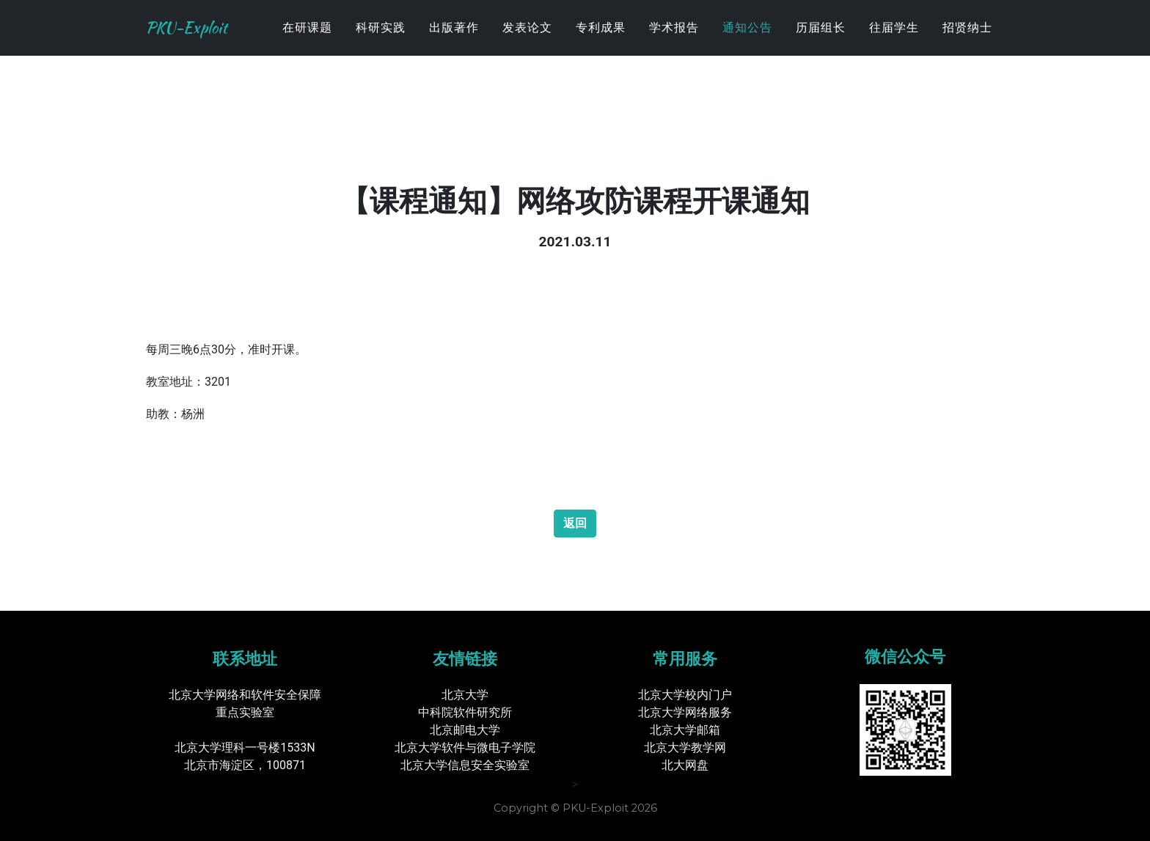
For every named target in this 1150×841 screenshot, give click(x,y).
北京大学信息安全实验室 (465, 765)
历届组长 (821, 40)
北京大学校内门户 (685, 695)
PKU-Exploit (201, 40)
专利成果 (601, 40)
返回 (575, 523)
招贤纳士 (967, 40)
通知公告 (747, 40)
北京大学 (465, 695)
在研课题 (307, 40)
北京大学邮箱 (685, 730)
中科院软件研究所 (465, 712)
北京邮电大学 (465, 730)
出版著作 (454, 40)
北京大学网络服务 (685, 712)
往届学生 (894, 40)
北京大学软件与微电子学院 (465, 747)
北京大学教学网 (685, 747)
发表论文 (527, 40)
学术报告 (674, 40)
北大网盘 (685, 765)
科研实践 (381, 40)
